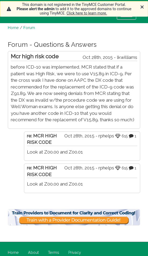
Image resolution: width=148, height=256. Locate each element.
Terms (53, 252)
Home (13, 28)
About (33, 252)
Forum (29, 28)
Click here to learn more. (86, 13)
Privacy (74, 252)
